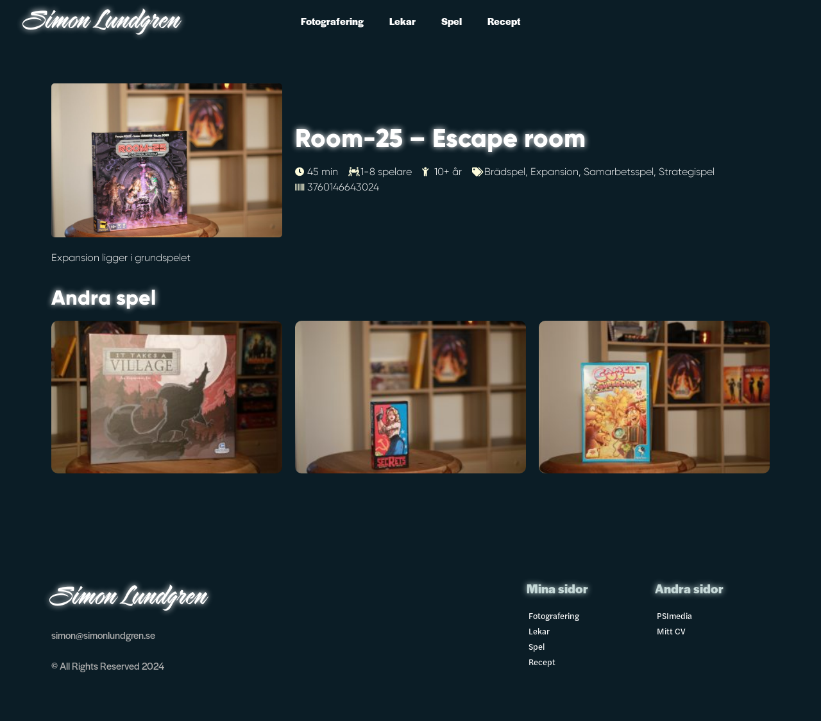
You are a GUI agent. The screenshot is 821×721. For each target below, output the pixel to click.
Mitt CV (671, 631)
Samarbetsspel (619, 171)
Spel (451, 21)
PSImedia (674, 615)
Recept (503, 21)
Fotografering (332, 21)
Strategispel (687, 171)
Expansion (554, 171)
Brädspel (504, 171)
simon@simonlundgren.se (103, 634)
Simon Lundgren (102, 22)
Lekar (402, 21)
